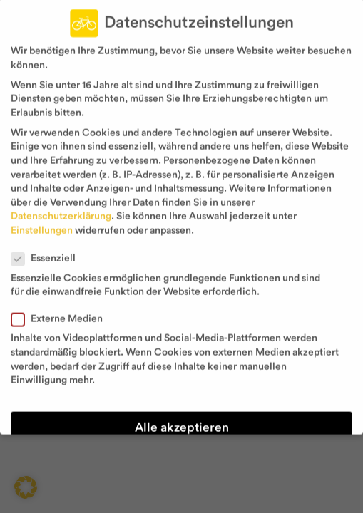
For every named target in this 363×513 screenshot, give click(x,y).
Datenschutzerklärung (61, 207)
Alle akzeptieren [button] (182, 419)
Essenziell (49, 249)
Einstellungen (42, 222)
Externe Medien (63, 310)
